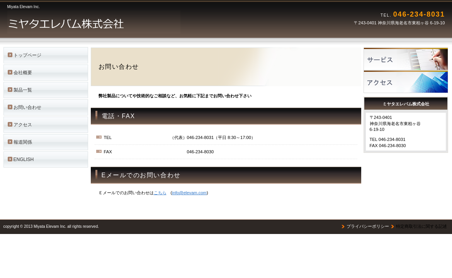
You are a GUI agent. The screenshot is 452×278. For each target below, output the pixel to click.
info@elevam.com (189, 192)
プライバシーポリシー (368, 226)
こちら (160, 192)
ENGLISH (24, 159)
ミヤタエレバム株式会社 (104, 22)
